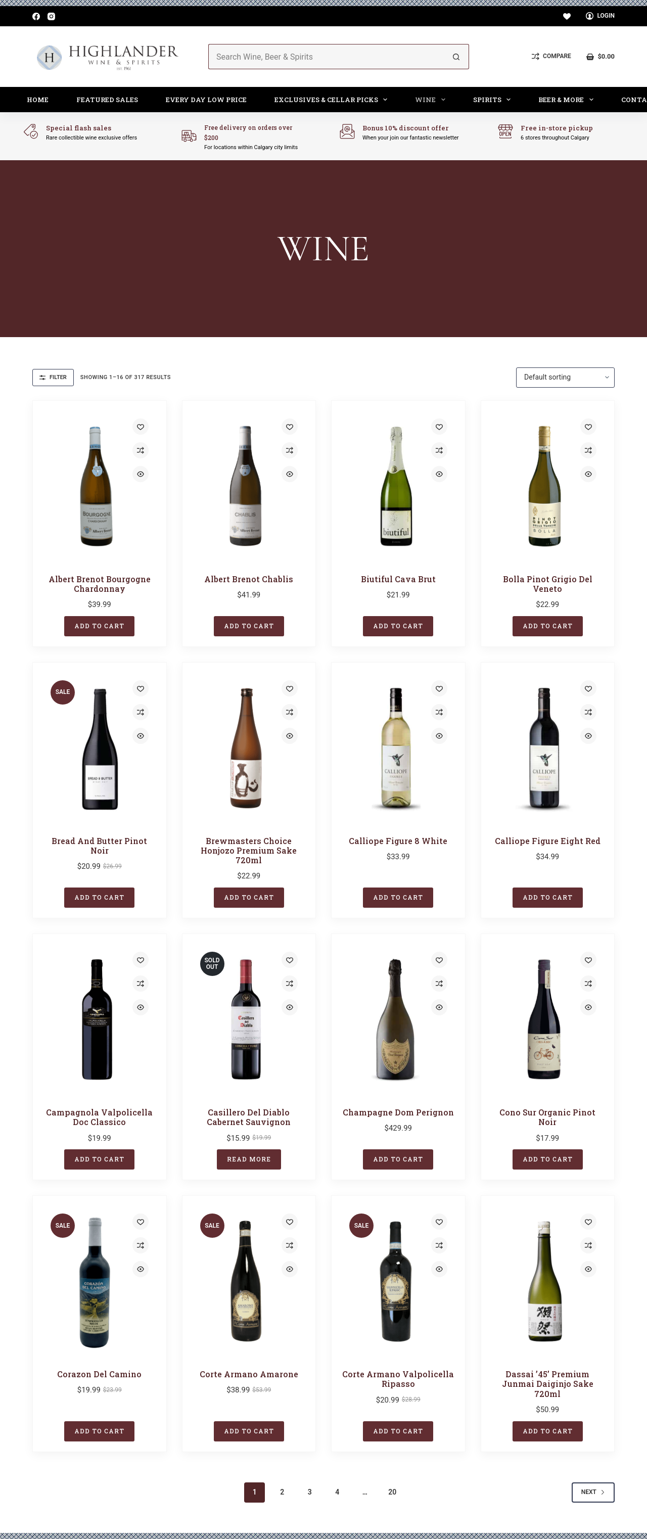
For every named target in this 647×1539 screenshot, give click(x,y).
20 (392, 1492)
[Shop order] (565, 377)
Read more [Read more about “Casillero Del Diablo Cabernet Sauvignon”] (249, 1159)
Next (593, 1492)
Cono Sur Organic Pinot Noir (547, 1117)
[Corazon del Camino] (99, 1281)
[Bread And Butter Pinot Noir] (99, 748)
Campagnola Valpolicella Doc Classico (99, 1117)
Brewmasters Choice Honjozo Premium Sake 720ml (249, 850)
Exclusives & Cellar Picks (333, 100)
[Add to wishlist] (140, 426)
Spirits (494, 100)
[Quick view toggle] (140, 474)
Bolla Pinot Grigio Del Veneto (547, 584)
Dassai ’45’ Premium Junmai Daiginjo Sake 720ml (547, 1383)
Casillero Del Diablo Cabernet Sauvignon (249, 1117)
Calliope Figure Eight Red (547, 840)
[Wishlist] (567, 16)
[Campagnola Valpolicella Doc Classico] (99, 1019)
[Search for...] (326, 56)
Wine (432, 100)
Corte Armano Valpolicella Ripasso (398, 1379)
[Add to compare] (140, 450)
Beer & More (567, 100)
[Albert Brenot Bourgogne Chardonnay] (99, 486)
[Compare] (551, 57)
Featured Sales (107, 99)
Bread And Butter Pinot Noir (99, 845)
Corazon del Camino (99, 1374)
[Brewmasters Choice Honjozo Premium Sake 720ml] (249, 748)
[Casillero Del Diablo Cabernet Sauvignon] (249, 1019)
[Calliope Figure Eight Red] (548, 748)
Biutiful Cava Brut (398, 579)
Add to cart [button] (99, 626)
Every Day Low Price (206, 99)
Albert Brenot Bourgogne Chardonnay (100, 584)
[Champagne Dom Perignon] (398, 1019)
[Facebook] (36, 16)
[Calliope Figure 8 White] (398, 748)
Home (38, 99)
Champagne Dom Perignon (398, 1112)
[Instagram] (51, 16)
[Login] (600, 16)
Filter (53, 377)
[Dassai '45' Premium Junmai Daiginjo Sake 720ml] (548, 1281)
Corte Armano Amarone (249, 1374)
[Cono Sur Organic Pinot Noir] (548, 1019)
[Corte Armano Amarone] (249, 1281)
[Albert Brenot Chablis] (249, 486)
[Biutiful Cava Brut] (398, 486)
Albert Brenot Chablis (248, 579)
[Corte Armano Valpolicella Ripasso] (398, 1281)
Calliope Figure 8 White (398, 840)
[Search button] (456, 56)
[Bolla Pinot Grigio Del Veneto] (548, 486)
